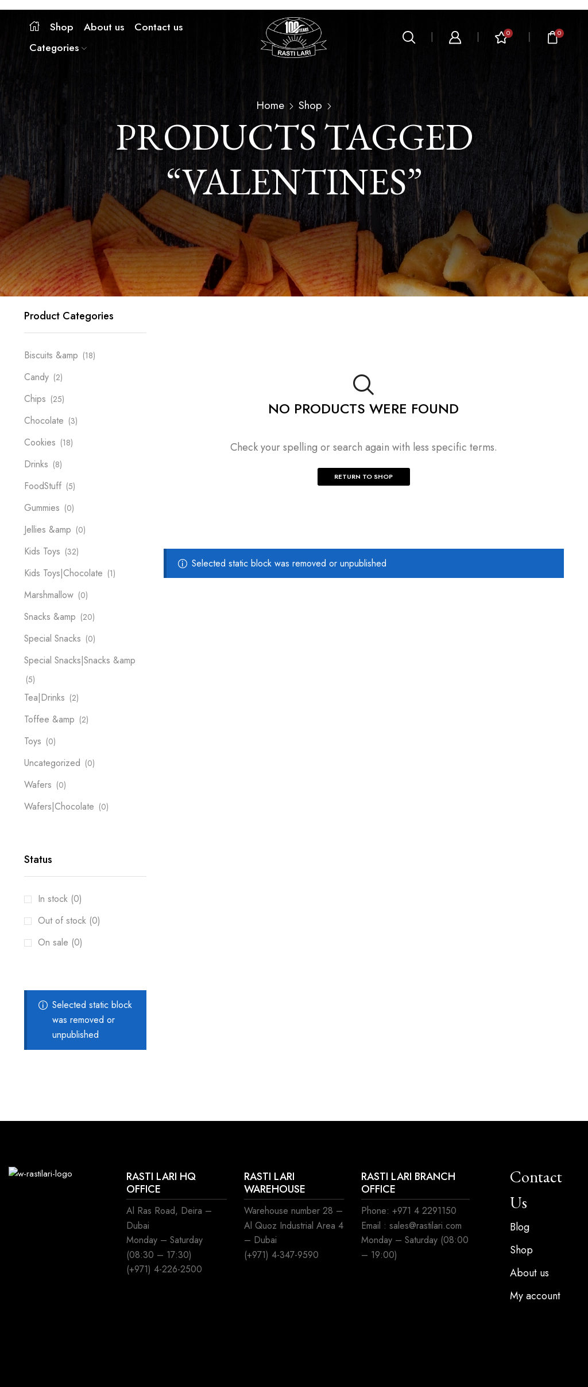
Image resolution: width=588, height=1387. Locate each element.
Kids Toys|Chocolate (63, 573)
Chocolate (44, 420)
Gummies (42, 507)
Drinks (36, 464)
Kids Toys (42, 551)
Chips (35, 398)
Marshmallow (49, 594)
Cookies (40, 442)
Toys (32, 741)
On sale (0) (60, 942)
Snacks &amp (50, 616)
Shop (62, 26)
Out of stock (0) (69, 920)
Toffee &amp (49, 719)
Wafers (38, 784)
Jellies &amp (47, 529)
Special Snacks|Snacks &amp (80, 660)
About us (104, 26)
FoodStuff (42, 486)
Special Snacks (52, 638)
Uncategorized (52, 762)
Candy (36, 377)
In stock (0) (60, 898)
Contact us (158, 26)
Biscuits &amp (51, 355)
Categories (58, 47)
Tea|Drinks (44, 697)
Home (270, 105)
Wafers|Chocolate (59, 806)
